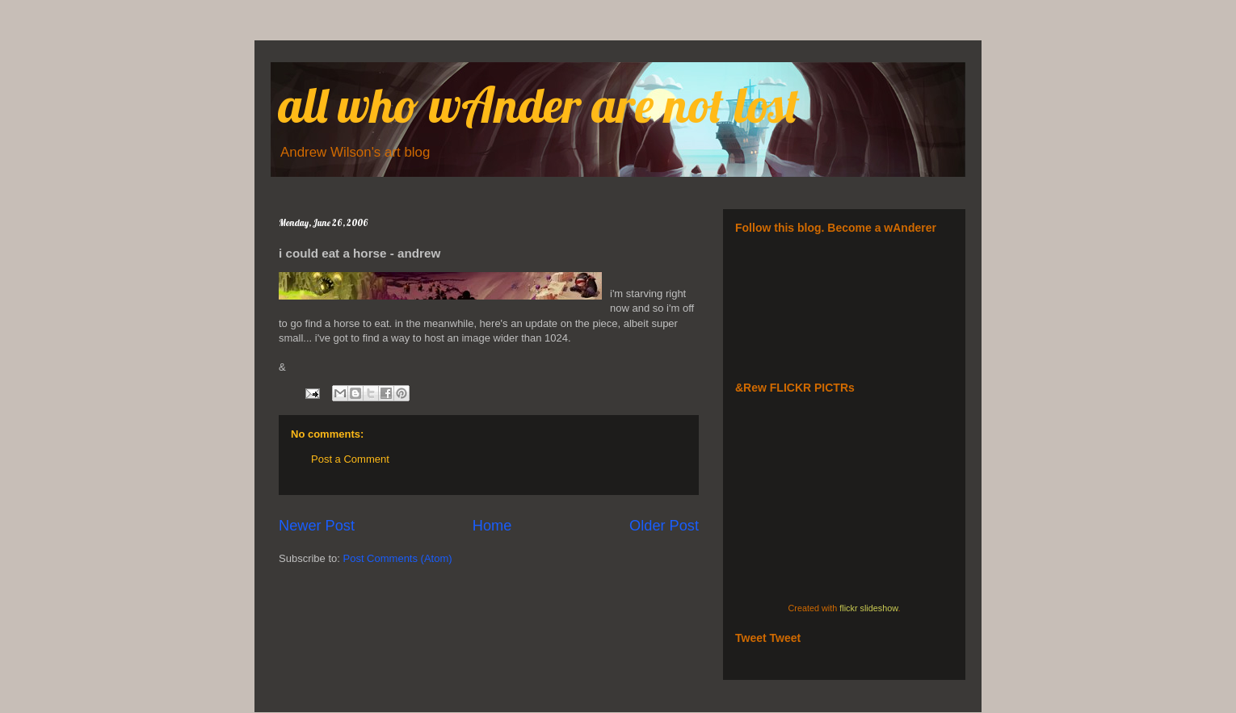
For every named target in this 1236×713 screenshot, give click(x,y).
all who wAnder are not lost (539, 104)
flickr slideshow (868, 608)
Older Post (664, 526)
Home (492, 526)
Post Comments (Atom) (397, 558)
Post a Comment (350, 459)
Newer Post (317, 526)
